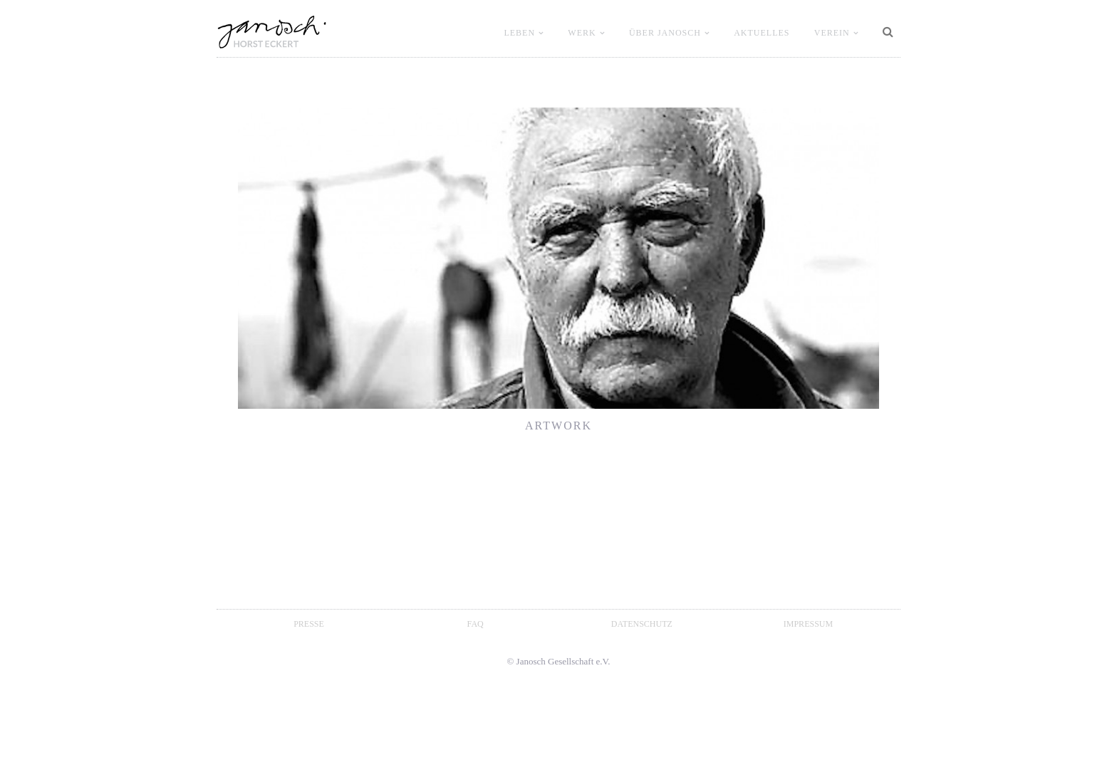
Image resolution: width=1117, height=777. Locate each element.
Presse (308, 624)
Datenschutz (641, 624)
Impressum (808, 624)
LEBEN (519, 33)
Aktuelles (761, 33)
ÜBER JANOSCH (665, 33)
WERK (582, 33)
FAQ (475, 624)
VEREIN (832, 33)
